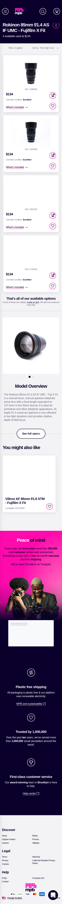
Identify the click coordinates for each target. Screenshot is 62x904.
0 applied (15, 47)
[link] (20, 11)
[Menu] (5, 11)
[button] (53, 95)
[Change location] (14, 898)
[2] (33, 377)
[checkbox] (52, 106)
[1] (30, 377)
